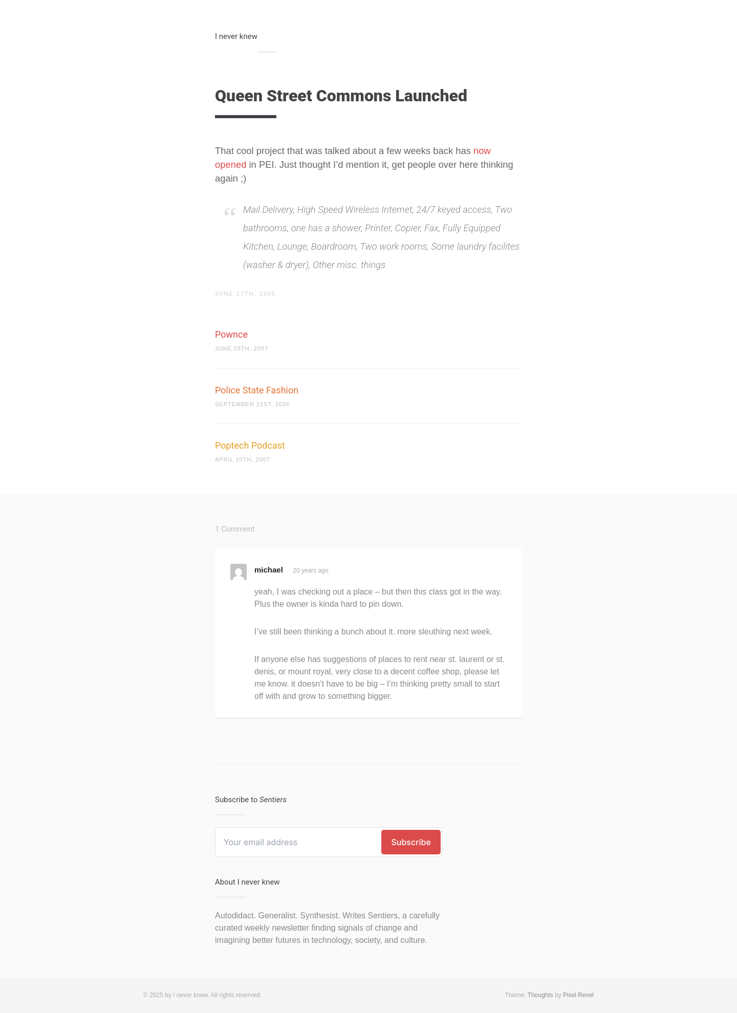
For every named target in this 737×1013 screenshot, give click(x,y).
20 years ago (310, 570)
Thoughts (540, 995)
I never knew (236, 36)
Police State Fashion (256, 390)
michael (268, 569)
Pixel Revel (578, 995)
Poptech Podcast (250, 445)
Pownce (231, 334)
